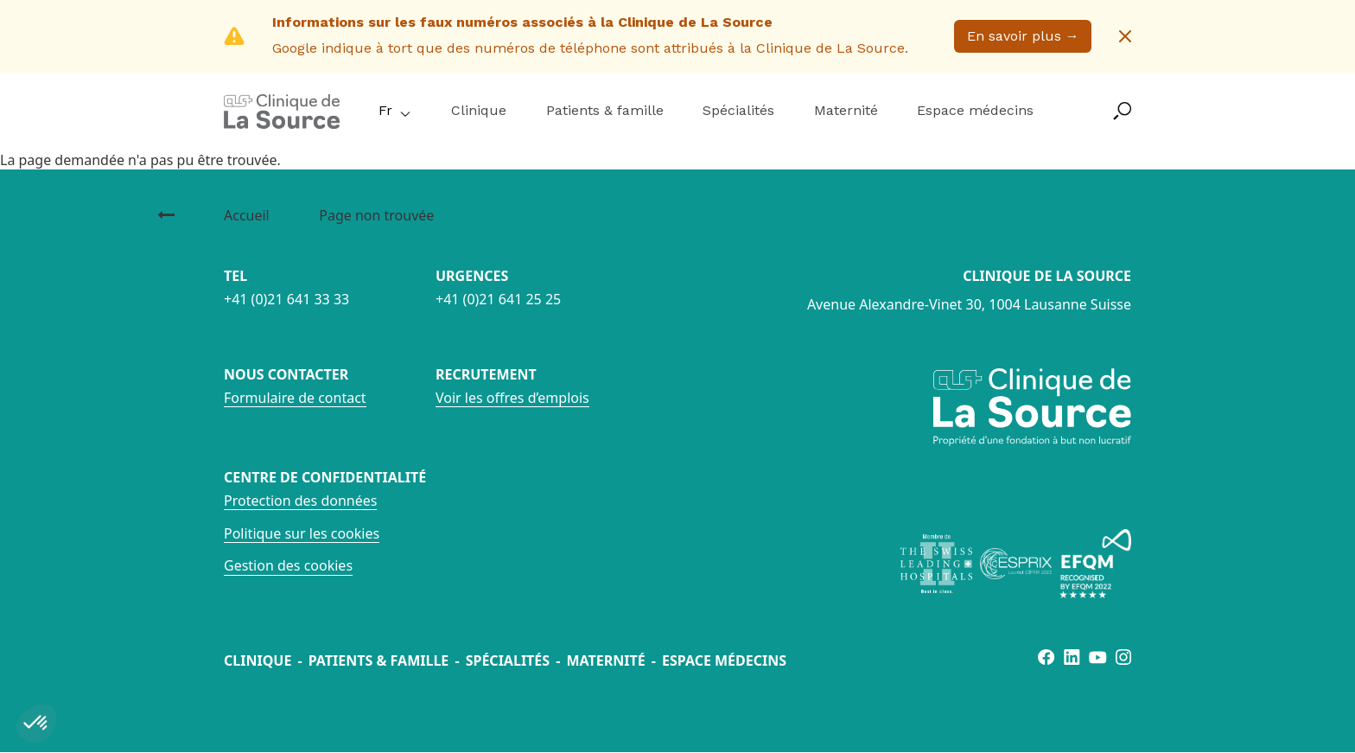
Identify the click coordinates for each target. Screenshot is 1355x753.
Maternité (846, 110)
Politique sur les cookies (301, 533)
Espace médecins (975, 110)
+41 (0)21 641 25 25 (498, 299)
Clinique (478, 110)
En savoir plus (1023, 36)
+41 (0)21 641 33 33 (286, 299)
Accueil (247, 215)
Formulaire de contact (295, 397)
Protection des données (300, 500)
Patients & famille (605, 110)
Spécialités (738, 110)
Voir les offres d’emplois (512, 397)
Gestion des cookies (288, 565)
